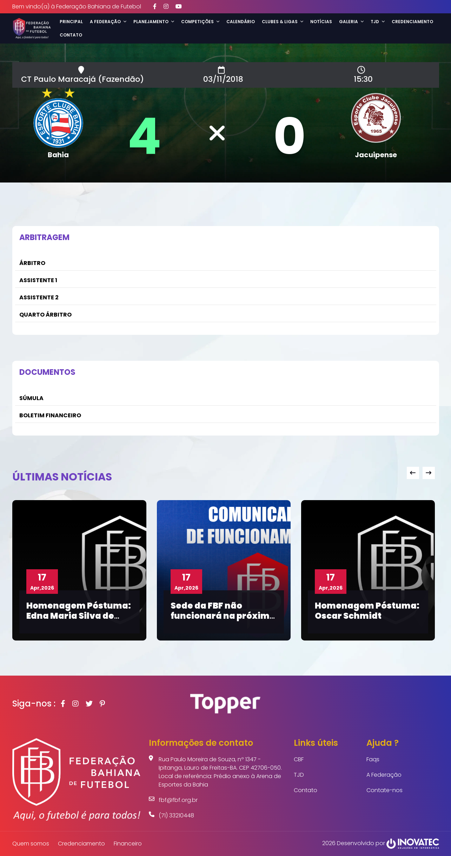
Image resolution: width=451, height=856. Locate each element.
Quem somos (30, 844)
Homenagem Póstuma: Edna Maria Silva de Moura (78, 616)
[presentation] (413, 473)
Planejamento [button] (153, 22)
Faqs (372, 759)
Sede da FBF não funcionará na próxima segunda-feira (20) (223, 616)
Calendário (240, 22)
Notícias (321, 22)
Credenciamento (412, 22)
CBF (299, 759)
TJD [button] (378, 22)
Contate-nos (384, 790)
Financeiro (128, 844)
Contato (71, 35)
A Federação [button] (108, 22)
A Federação (384, 775)
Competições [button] (200, 22)
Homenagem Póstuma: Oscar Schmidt (367, 611)
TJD (299, 775)
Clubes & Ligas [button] (282, 22)
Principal (71, 22)
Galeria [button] (351, 22)
